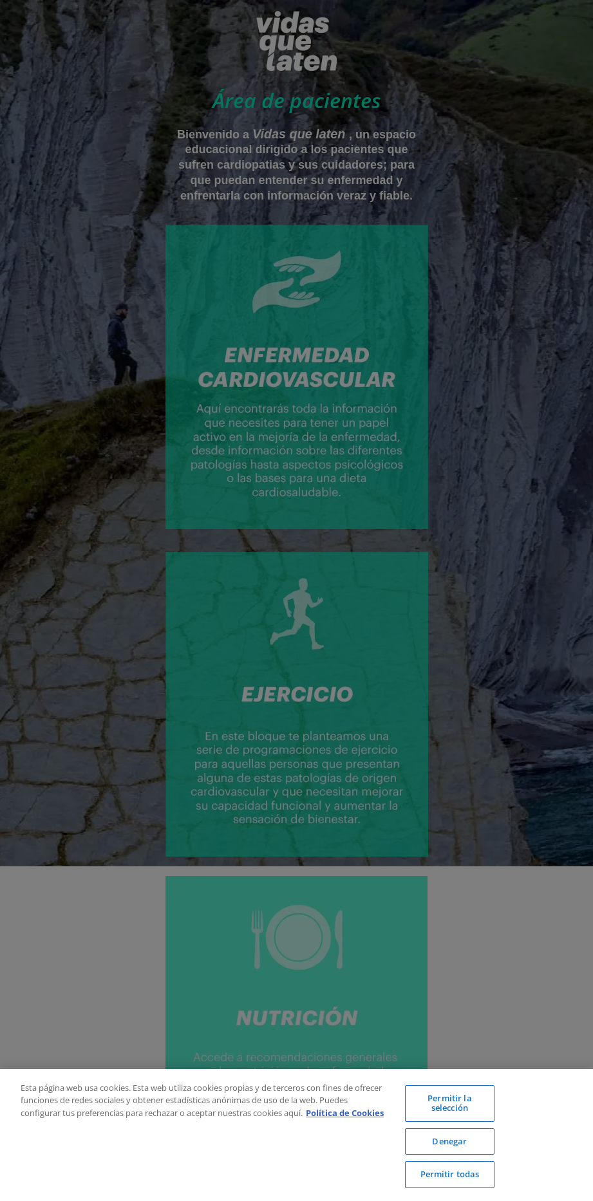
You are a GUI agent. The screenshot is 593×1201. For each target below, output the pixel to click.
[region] (296, 1135)
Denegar (449, 1141)
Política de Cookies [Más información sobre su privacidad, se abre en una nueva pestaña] (345, 1113)
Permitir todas (450, 1174)
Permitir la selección (449, 1103)
